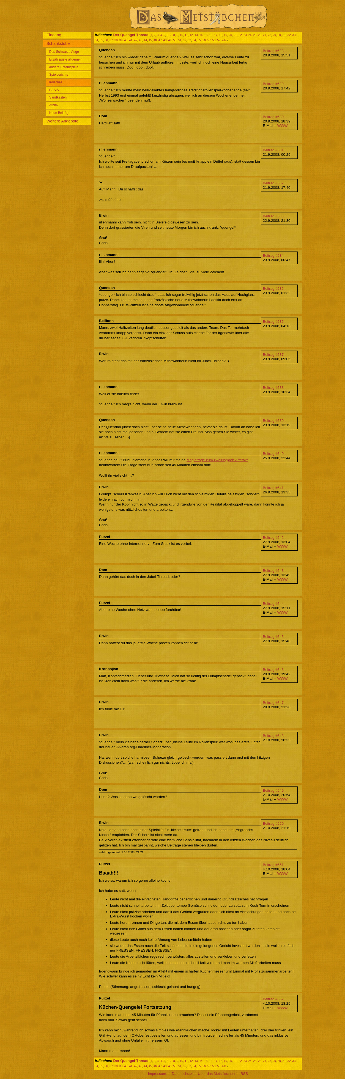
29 (274, 35)
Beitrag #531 (273, 150)
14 (201, 35)
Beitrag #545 (273, 637)
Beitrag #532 (273, 183)
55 (199, 40)
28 (269, 35)
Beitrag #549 (273, 790)
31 (284, 35)
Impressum (157, 1074)
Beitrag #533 (273, 216)
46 (155, 40)
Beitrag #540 (273, 454)
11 (186, 35)
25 (254, 35)
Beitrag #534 (273, 255)
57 (209, 40)
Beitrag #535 (273, 288)
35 (101, 40)
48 (165, 40)
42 (135, 40)
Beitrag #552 (273, 999)
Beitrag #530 (273, 117)
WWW (282, 126)
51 (179, 40)
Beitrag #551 (273, 865)
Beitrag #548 (273, 736)
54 (194, 40)
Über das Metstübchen (216, 1074)
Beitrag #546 (273, 670)
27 (264, 35)
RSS (244, 1074)
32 (289, 35)
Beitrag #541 (273, 488)
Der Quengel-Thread (130, 35)
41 (130, 40)
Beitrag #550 (273, 823)
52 (184, 40)
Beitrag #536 (273, 321)
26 (259, 35)
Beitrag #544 (273, 604)
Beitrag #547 (273, 703)
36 (106, 40)
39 (121, 40)
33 (294, 35)
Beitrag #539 (273, 421)
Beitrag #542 (273, 538)
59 (218, 40)
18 (220, 35)
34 (96, 40)
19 (225, 35)
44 (145, 40)
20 (230, 35)
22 (240, 35)
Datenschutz (182, 1074)
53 (189, 40)
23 (245, 35)
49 (169, 40)
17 (215, 35)
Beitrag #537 (273, 355)
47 (160, 40)
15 (205, 35)
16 (210, 35)
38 (116, 40)
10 (181, 35)
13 (196, 35)
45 (150, 40)
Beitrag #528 (273, 51)
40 (125, 40)
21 (235, 35)
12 (191, 35)
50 (174, 40)
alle (224, 40)
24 (249, 35)
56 (204, 40)
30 (279, 35)
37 (111, 40)
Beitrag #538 (273, 388)
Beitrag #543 (273, 571)
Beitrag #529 (273, 84)
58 (214, 40)
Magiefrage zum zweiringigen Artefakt (217, 460)
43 (140, 40)
